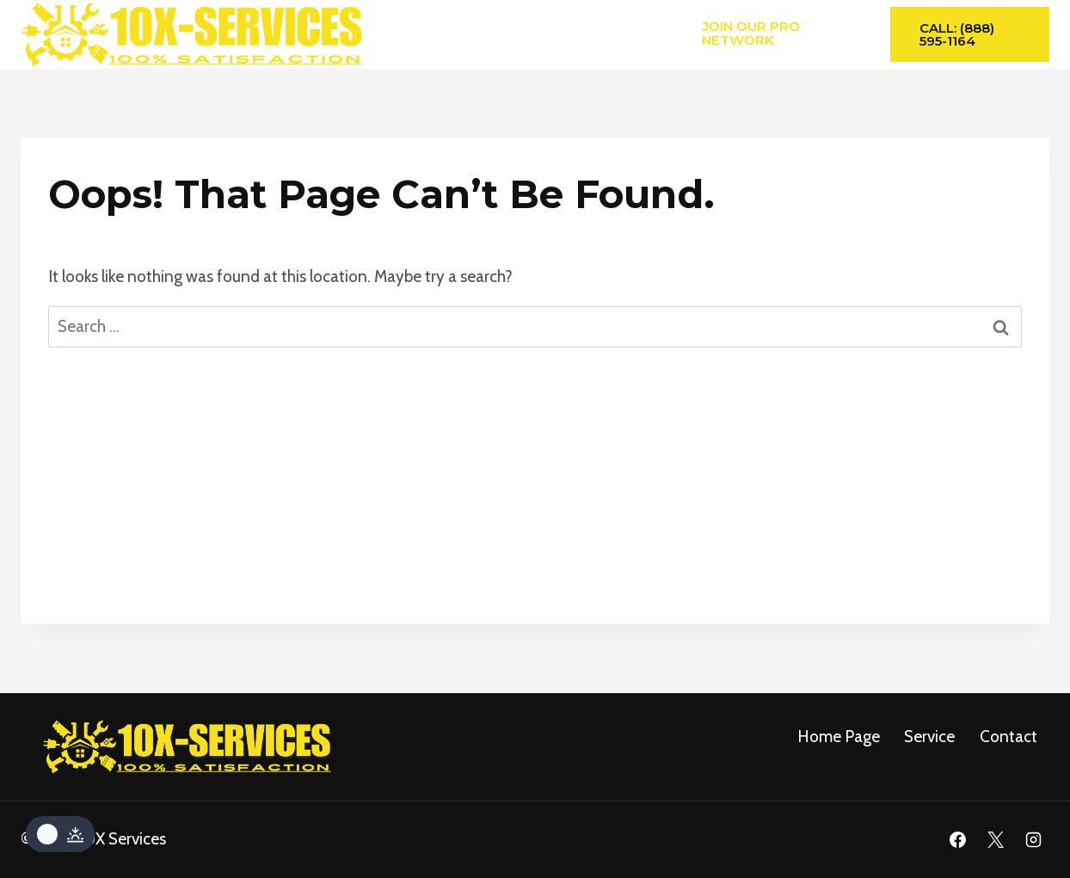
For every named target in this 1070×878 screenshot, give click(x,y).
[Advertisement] (535, 504)
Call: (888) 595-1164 (956, 34)
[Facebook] (958, 840)
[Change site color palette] (60, 834)
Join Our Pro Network (751, 32)
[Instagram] (1033, 840)
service (929, 736)
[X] (995, 840)
